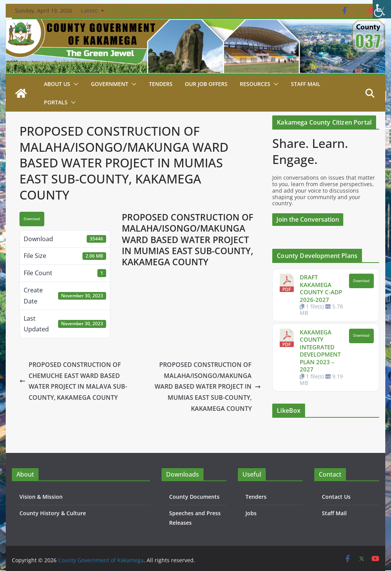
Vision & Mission (41, 496)
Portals (56, 102)
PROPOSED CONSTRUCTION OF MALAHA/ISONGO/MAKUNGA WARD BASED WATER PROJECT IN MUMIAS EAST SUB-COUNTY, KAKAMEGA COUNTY (208, 386)
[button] (74, 84)
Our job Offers (206, 84)
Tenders (161, 84)
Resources (255, 84)
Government (109, 84)
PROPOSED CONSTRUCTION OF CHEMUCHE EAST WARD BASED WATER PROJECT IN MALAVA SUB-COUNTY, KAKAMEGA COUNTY (73, 381)
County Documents (194, 496)
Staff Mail (334, 513)
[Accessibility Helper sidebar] (382, 9)
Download (32, 219)
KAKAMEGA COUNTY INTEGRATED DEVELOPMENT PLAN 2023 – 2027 (320, 350)
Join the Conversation (307, 219)
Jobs (251, 513)
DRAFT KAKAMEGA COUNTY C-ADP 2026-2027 (321, 288)
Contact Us (336, 496)
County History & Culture (52, 513)
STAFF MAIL (305, 84)
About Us (57, 84)
